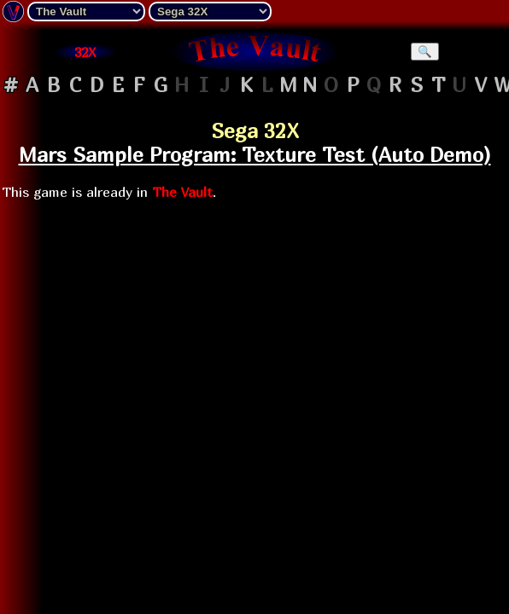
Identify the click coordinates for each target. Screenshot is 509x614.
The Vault (182, 191)
